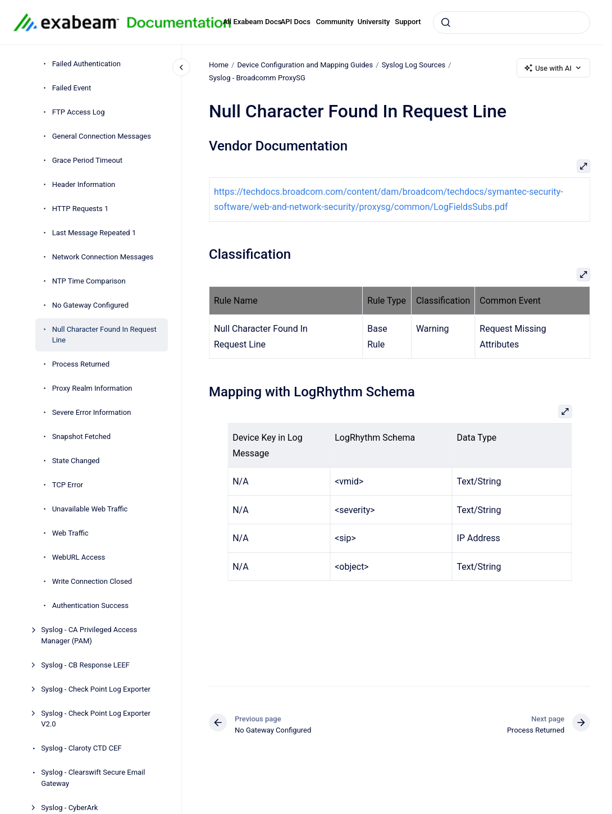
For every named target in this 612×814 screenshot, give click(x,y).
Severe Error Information (91, 412)
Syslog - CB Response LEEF (85, 665)
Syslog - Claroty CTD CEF (81, 748)
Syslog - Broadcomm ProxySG (257, 78)
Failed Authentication (86, 64)
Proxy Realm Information (92, 388)
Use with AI (553, 67)
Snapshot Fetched (81, 436)
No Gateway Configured (90, 305)
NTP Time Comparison (89, 281)
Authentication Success (90, 605)
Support (408, 21)
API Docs (295, 21)
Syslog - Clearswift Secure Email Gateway (93, 778)
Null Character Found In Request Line (104, 335)
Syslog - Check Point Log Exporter (95, 689)
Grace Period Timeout (87, 160)
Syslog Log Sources (413, 65)
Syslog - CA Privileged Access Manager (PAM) (89, 635)
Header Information (84, 184)
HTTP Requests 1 (80, 208)
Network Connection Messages (103, 257)
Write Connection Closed (92, 581)
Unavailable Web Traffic (90, 509)
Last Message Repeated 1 (94, 232)
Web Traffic (70, 533)
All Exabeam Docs (252, 21)
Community (335, 21)
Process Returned (80, 364)
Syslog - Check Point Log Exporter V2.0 (95, 719)
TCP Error (67, 485)
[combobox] (511, 22)
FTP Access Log (78, 112)
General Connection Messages (101, 136)
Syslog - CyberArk (69, 807)
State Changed (76, 460)
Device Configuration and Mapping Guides (305, 65)
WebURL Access (79, 557)
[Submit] (446, 22)
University (374, 21)
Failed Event (72, 88)
